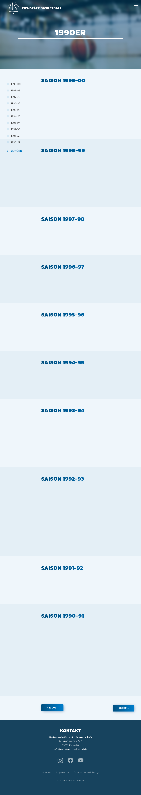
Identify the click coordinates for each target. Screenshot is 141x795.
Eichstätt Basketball (35, 8)
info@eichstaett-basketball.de (70, 749)
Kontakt (46, 772)
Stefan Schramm (74, 780)
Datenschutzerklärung (86, 772)
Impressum (62, 772)
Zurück (16, 151)
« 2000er (53, 708)
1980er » (123, 708)
